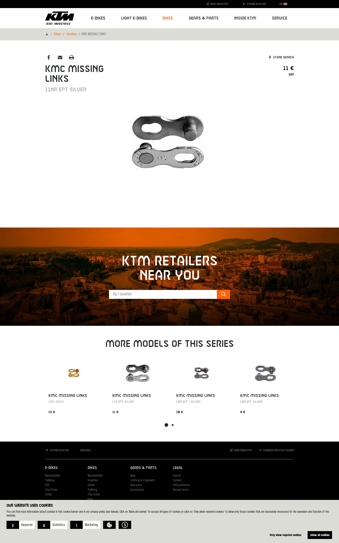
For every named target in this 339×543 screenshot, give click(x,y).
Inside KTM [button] (245, 18)
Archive (83, 450)
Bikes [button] (168, 18)
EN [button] (283, 4)
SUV (47, 485)
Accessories (137, 490)
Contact (177, 480)
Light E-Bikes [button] (134, 18)
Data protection (181, 485)
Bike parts (136, 485)
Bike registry (217, 4)
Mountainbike (52, 475)
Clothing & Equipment (142, 480)
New (132, 475)
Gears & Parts (143, 467)
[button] (21, 525)
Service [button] (279, 18)
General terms (180, 490)
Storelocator (254, 4)
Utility (48, 494)
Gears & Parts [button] (204, 18)
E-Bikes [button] (98, 18)
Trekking (49, 480)
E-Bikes (51, 467)
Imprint (177, 475)
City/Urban (51, 490)
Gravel (91, 485)
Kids (90, 499)
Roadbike (93, 480)
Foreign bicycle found (276, 450)
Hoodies (72, 34)
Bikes (57, 34)
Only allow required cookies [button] (285, 535)
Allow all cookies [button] (320, 535)
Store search (281, 57)
